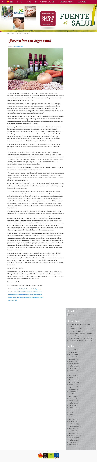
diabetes (10, 297)
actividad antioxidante (27, 291)
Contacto (82, 2)
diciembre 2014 (74, 380)
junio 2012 (72, 414)
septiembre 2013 (74, 405)
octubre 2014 (73, 384)
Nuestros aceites (66, 2)
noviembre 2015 (74, 364)
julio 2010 (72, 442)
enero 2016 (72, 361)
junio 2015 (72, 373)
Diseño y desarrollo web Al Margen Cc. (48, 451)
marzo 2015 (72, 377)
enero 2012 (72, 421)
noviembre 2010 (74, 438)
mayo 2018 (72, 350)
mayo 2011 (72, 428)
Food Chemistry (19, 297)
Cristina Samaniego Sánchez (35, 294)
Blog (29, 2)
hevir (38, 297)
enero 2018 (72, 352)
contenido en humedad (23, 294)
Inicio (19, 2)
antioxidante (35, 291)
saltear (12, 300)
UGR (16, 300)
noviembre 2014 (74, 382)
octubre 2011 (73, 424)
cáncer (40, 291)
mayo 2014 (72, 396)
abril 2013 (72, 412)
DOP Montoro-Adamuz (44, 2)
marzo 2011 (72, 433)
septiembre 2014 (74, 387)
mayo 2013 (72, 410)
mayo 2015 (72, 375)
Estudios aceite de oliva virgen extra (32, 289)
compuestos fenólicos (13, 294)
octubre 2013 (73, 403)
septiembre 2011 (74, 426)
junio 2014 (72, 394)
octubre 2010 (73, 440)
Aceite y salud (17, 289)
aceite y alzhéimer (18, 291)
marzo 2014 (72, 401)
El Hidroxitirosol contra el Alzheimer (81, 338)
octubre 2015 (73, 366)
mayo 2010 (72, 444)
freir (33, 297)
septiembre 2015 (74, 368)
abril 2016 (72, 357)
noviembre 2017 (74, 354)
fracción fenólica (27, 297)
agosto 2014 (72, 389)
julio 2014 (72, 391)
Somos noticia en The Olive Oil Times (81, 340)
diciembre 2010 (74, 435)
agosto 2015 (72, 370)
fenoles (14, 297)
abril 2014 (72, 398)
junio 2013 (72, 407)
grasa (35, 297)
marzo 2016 (72, 359)
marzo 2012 (72, 419)
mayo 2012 (72, 417)
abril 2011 (72, 431)
